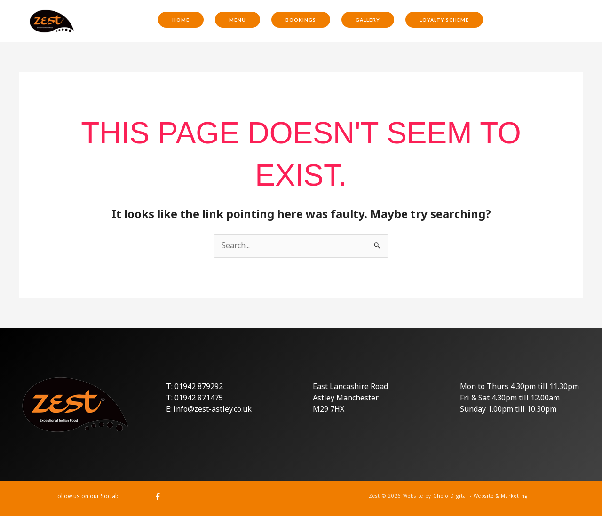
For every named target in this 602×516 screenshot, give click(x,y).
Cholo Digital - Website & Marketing (480, 496)
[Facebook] (157, 496)
